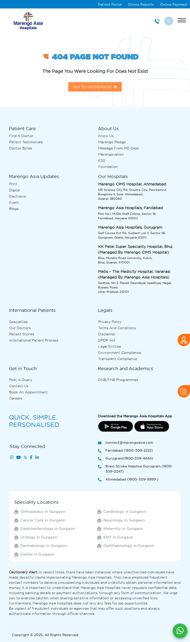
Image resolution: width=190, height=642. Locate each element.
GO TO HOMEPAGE (95, 96)
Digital (14, 190)
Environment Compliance (119, 353)
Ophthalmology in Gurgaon (128, 545)
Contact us (18, 386)
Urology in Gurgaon (39, 537)
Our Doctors (20, 328)
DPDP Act (106, 340)
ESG (101, 160)
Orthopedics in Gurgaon (43, 511)
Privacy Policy (109, 322)
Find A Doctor (21, 136)
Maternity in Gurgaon (123, 528)
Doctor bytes (20, 148)
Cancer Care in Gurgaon (43, 520)
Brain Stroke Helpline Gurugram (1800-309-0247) (135, 469)
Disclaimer (107, 334)
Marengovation (111, 154)
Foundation (108, 167)
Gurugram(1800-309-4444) (125, 458)
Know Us (106, 136)
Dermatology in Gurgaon (44, 545)
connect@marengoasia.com (125, 443)
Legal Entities (109, 346)
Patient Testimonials (26, 142)
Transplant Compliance (117, 359)
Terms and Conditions (117, 328)
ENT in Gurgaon (118, 537)
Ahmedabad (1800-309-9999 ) (128, 479)
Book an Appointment (28, 392)
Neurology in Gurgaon (124, 520)
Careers (15, 398)
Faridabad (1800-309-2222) (125, 450)
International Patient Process (33, 340)
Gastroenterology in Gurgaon (48, 528)
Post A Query (20, 380)
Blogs (14, 209)
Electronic (17, 196)
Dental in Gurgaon (37, 554)
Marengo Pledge (112, 142)
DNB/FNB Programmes (118, 380)
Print (13, 184)
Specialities (18, 322)
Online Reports (141, 4)
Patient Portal (110, 4)
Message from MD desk (118, 148)
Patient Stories (21, 334)
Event (14, 202)
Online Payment (174, 4)
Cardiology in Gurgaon (124, 511)
